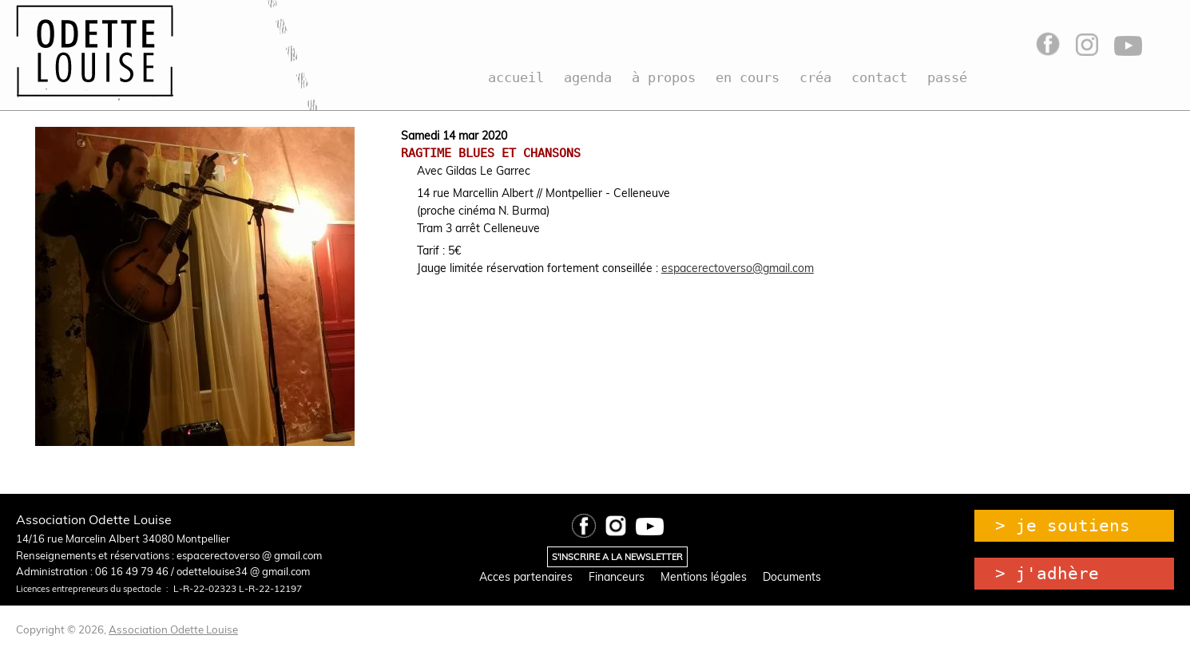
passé (947, 77)
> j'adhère (1047, 573)
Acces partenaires (526, 577)
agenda (588, 77)
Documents (792, 577)
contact (879, 77)
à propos (664, 77)
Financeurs (617, 577)
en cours (747, 77)
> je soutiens (1062, 525)
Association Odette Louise (173, 629)
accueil (516, 77)
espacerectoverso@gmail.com (737, 268)
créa (815, 77)
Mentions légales (703, 577)
